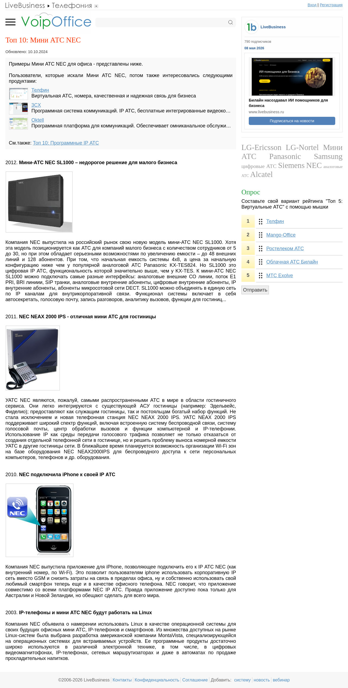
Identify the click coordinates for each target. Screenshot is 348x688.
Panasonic (285, 156)
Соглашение (195, 679)
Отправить (255, 290)
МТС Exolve (279, 275)
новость (262, 679)
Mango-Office (281, 235)
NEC (314, 165)
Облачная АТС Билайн (292, 262)
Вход (312, 5)
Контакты (122, 679)
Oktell (38, 120)
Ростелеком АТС (285, 248)
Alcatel (261, 174)
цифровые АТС (258, 166)
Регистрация (331, 5)
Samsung (328, 156)
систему (242, 679)
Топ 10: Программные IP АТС (66, 143)
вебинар (281, 679)
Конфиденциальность (157, 679)
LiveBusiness (273, 27)
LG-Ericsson (261, 147)
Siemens (291, 165)
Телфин (40, 90)
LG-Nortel (302, 147)
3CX (36, 105)
